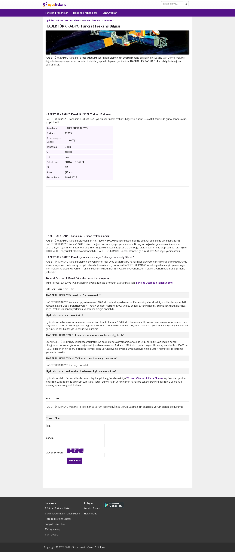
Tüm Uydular (109, 12)
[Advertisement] (117, 89)
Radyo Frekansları (55, 524)
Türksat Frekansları (56, 12)
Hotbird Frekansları (85, 12)
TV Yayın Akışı (52, 529)
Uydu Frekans (54, 4)
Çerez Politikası (96, 547)
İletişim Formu (92, 508)
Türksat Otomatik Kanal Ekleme (154, 282)
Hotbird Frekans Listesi (58, 518)
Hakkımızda (90, 513)
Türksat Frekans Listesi (58, 508)
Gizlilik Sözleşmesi (75, 547)
